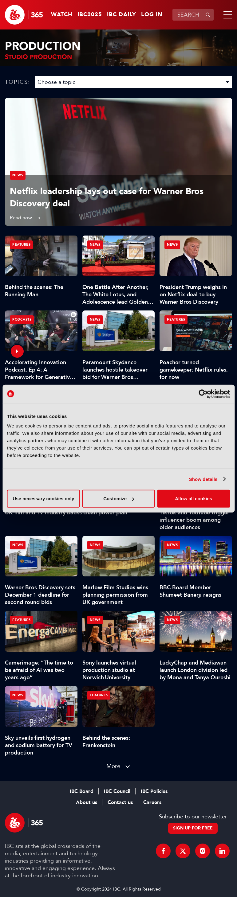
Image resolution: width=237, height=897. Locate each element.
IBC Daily (121, 15)
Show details (203, 479)
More (113, 766)
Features (21, 244)
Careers (152, 802)
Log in (152, 15)
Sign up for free (193, 828)
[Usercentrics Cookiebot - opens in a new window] (203, 393)
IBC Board (81, 791)
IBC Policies (154, 791)
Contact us (120, 802)
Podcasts (21, 319)
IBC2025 (89, 15)
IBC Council (117, 791)
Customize (118, 498)
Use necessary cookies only (43, 498)
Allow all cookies (193, 498)
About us (86, 802)
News (17, 175)
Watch (62, 15)
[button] (226, 14)
